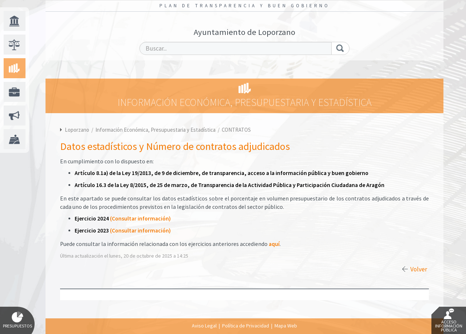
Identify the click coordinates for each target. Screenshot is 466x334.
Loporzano (77, 129)
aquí (274, 243)
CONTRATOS (236, 129)
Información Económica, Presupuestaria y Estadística (156, 129)
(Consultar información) (140, 218)
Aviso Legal (204, 325)
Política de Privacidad (245, 325)
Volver (418, 269)
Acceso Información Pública (448, 321)
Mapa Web (286, 325)
